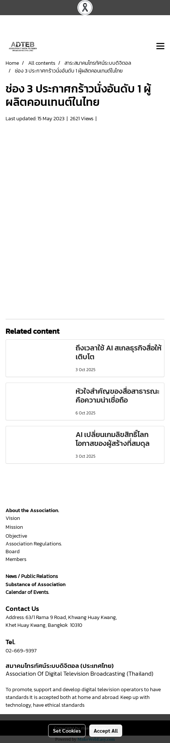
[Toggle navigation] (160, 46)
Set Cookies (67, 730)
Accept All (106, 730)
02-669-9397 (21, 651)
